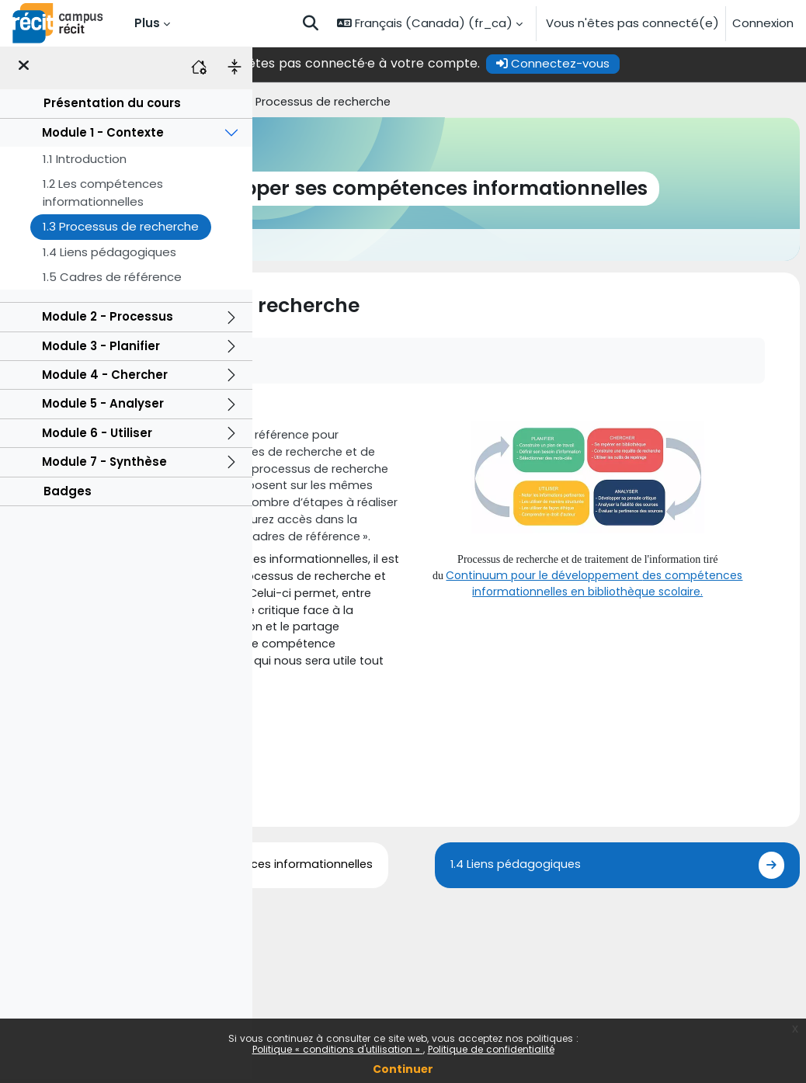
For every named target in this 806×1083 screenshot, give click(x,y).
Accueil (279, 102)
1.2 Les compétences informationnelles (103, 196)
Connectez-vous (671, 63)
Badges (67, 494)
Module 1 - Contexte (103, 135)
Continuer (403, 1069)
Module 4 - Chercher (105, 378)
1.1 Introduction (85, 162)
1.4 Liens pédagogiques (109, 255)
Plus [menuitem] (147, 23)
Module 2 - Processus (107, 320)
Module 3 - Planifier (101, 349)
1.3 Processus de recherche (121, 230)
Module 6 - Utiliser (97, 437)
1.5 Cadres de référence (112, 280)
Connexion (763, 23)
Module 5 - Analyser (103, 407)
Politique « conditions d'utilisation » (337, 1049)
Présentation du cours (112, 107)
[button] (310, 23)
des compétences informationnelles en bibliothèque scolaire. (646, 583)
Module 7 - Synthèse (104, 465)
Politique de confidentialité (491, 1049)
